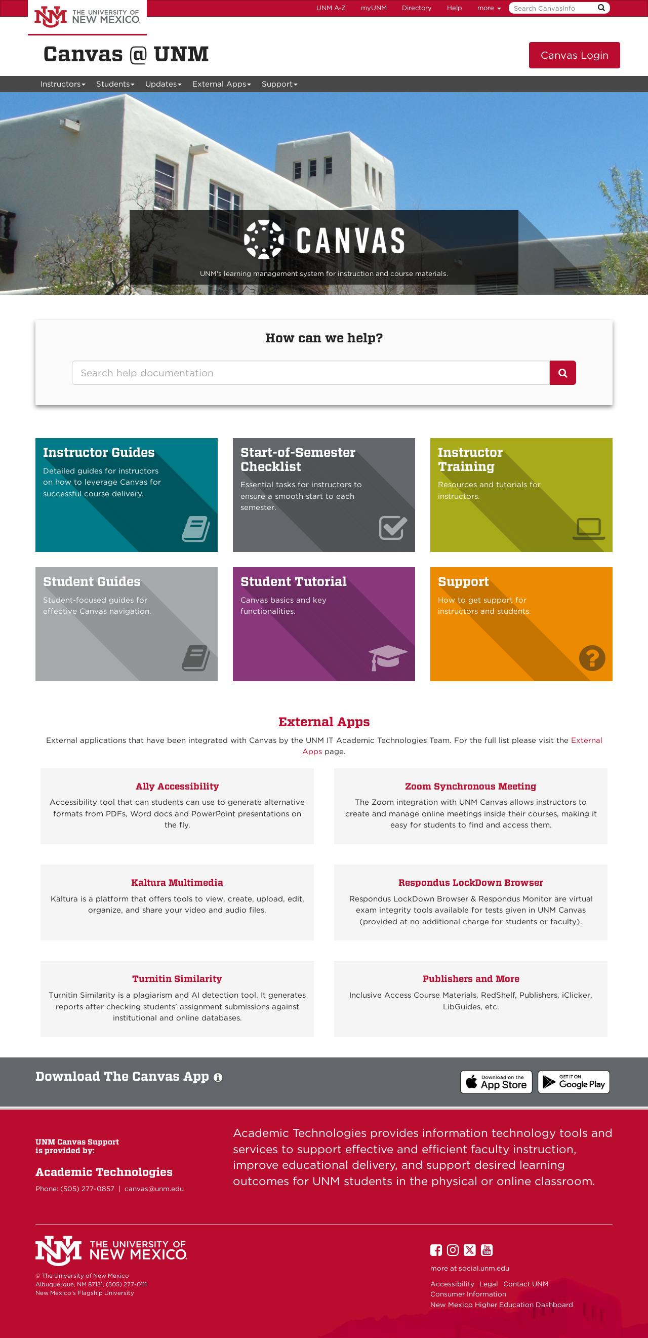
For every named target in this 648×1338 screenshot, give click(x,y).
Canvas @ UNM (126, 53)
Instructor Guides (99, 452)
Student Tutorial (293, 581)
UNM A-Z (331, 8)
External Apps (222, 86)
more (489, 8)
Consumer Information (468, 1294)
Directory (417, 8)
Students (115, 86)
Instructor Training (470, 459)
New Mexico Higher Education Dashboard (501, 1305)
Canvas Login (575, 55)
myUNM (374, 8)
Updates (163, 86)
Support (280, 86)
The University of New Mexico (87, 17)
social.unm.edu (484, 1268)
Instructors (63, 86)
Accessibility (452, 1284)
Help (454, 8)
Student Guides (92, 581)
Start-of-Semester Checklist (297, 459)
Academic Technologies (104, 1171)
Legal (488, 1284)
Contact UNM (526, 1284)
